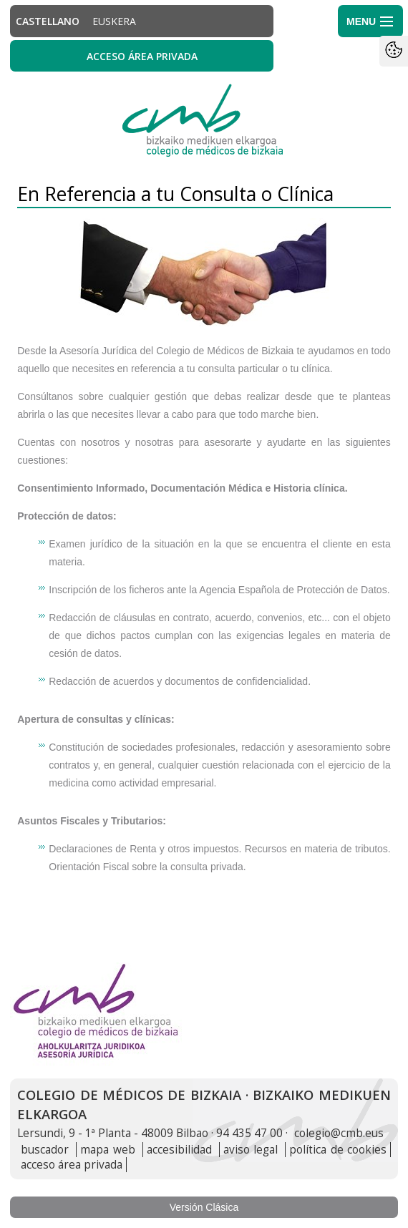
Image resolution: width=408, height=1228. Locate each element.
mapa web (107, 1149)
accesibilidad (179, 1149)
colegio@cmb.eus (339, 1133)
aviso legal (250, 1149)
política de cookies (337, 1149)
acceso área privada (71, 1164)
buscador (45, 1149)
